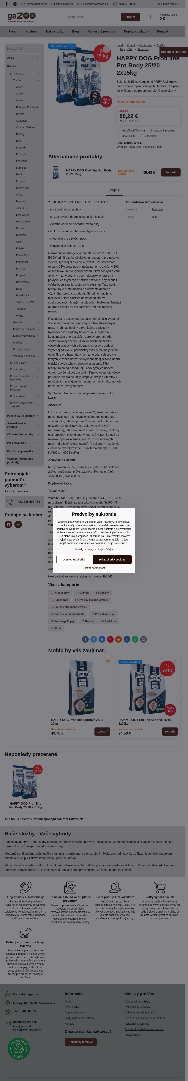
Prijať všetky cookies (112, 559)
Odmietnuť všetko (74, 559)
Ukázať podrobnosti (94, 567)
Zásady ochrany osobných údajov (94, 549)
